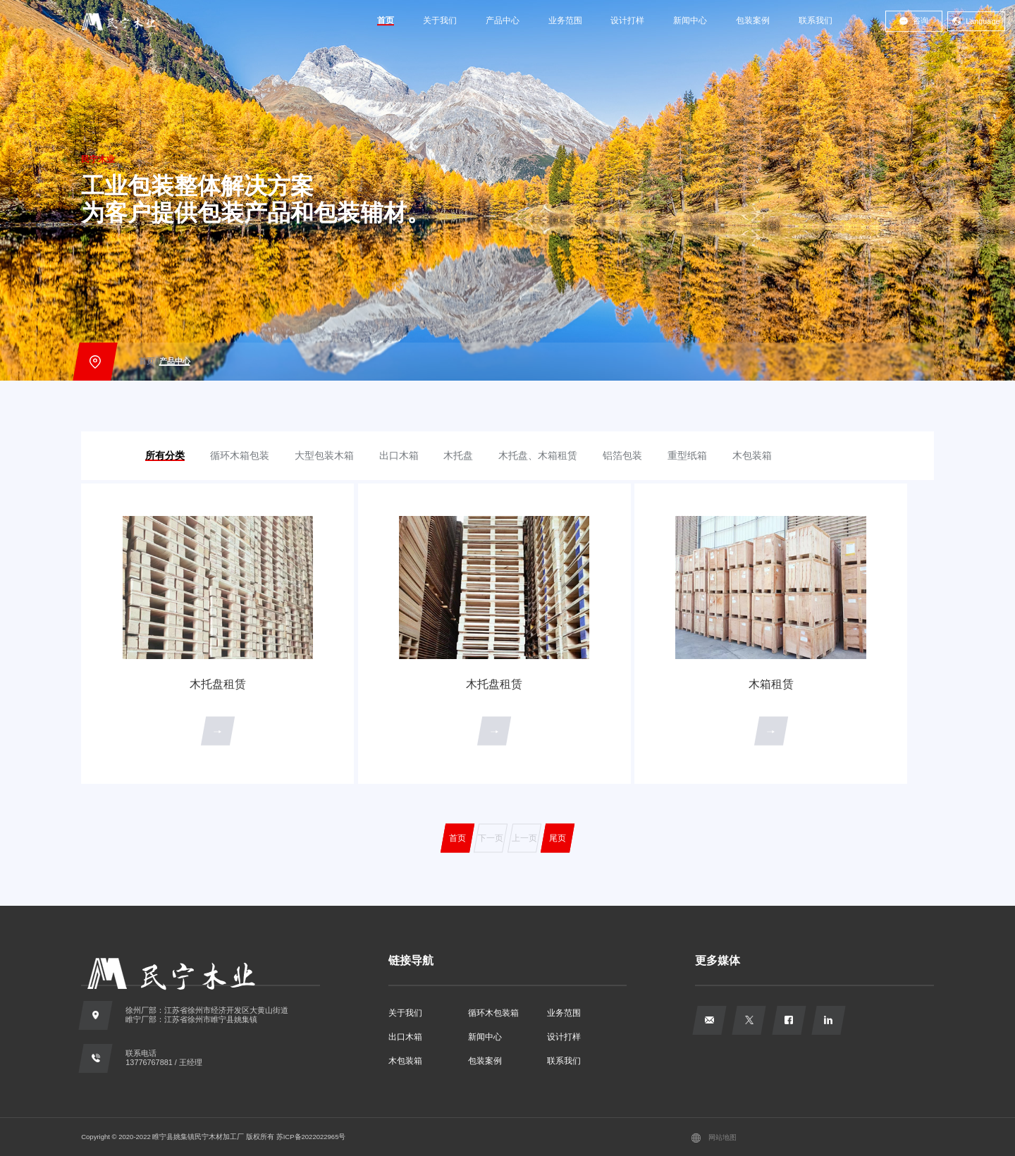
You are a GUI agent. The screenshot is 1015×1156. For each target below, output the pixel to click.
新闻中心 (690, 20)
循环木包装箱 (493, 1013)
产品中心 (502, 20)
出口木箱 (405, 1037)
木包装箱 (405, 1061)
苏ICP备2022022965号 (311, 1136)
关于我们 (440, 20)
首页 (385, 20)
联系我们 (815, 20)
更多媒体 (717, 960)
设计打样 (627, 20)
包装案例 (753, 20)
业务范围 (565, 20)
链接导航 (410, 960)
